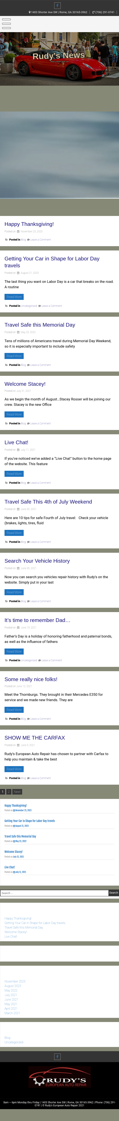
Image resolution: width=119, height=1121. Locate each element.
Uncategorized (29, 305)
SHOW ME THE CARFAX (39, 737)
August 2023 (13, 995)
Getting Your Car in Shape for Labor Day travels (30, 821)
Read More (15, 297)
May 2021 (11, 1013)
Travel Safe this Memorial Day (44, 324)
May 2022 (11, 1000)
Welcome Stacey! (28, 383)
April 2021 (11, 1018)
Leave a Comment (40, 239)
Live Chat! (18, 442)
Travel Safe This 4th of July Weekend (54, 501)
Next (17, 792)
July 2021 (11, 1004)
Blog (23, 239)
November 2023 (15, 991)
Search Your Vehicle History (41, 560)
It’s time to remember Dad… (42, 620)
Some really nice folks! (34, 679)
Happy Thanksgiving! (32, 223)
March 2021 (12, 1022)
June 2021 (11, 1009)
